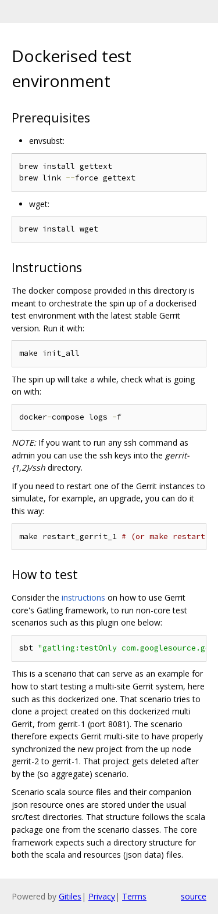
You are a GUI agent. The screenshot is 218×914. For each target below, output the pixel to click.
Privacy (101, 896)
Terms (134, 896)
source (193, 896)
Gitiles (70, 896)
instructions (83, 597)
